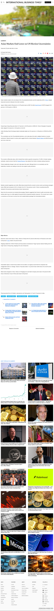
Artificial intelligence (14, 595)
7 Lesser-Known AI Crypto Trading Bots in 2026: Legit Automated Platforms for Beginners (12, 304)
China (46, 100)
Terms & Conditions (25, 588)
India (33, 586)
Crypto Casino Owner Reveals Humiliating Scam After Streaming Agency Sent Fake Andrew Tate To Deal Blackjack (40, 465)
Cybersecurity (13, 593)
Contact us (23, 586)
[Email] (50, 53)
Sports (2, 601)
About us (23, 584)
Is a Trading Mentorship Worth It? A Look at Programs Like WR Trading (38, 311)
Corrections (24, 593)
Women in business (14, 597)
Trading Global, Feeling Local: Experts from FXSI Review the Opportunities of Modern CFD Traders (13, 311)
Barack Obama (40, 138)
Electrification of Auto (14, 590)
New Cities (13, 601)
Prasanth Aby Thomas (6, 52)
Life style (2, 599)
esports (12, 599)
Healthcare (13, 588)
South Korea (38, 105)
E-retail (12, 584)
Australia (33, 584)
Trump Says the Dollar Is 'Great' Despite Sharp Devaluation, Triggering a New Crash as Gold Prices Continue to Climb (12, 510)
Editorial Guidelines (40, 328)
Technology (3, 595)
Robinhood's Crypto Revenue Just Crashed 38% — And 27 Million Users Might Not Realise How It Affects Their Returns (40, 488)
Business (2, 590)
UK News (2, 586)
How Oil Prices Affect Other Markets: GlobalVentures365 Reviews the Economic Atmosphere (39, 304)
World (2, 584)
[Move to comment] (52, 53)
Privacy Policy (24, 590)
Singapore (34, 588)
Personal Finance (4, 593)
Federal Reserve (21, 161)
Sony (8, 240)
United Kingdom (35, 590)
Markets (2, 588)
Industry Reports (14, 604)
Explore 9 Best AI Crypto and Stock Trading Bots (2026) (12, 317)
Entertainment (3, 597)
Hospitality (13, 586)
